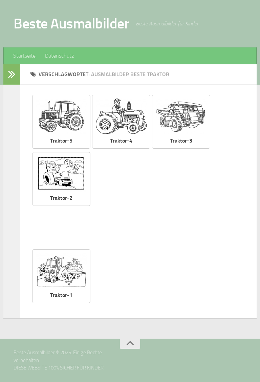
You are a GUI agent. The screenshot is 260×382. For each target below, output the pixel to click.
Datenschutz (59, 55)
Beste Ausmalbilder (71, 23)
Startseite (24, 55)
